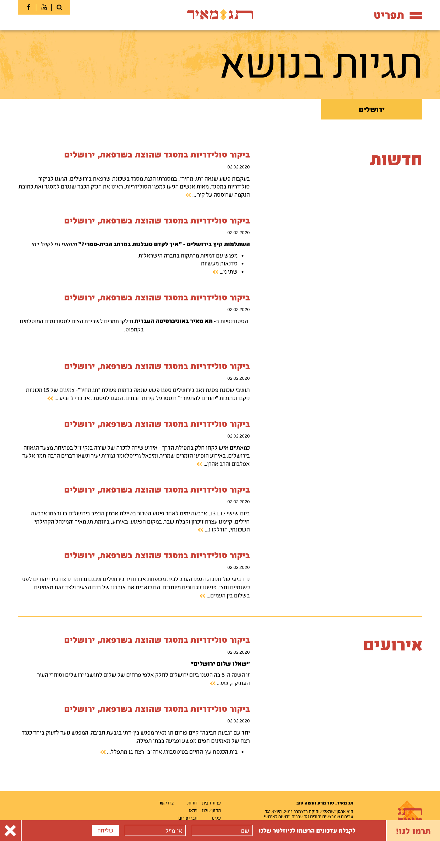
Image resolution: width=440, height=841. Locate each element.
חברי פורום (187, 818)
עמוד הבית (211, 802)
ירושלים (372, 109)
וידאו (193, 810)
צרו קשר (166, 802)
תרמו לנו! (413, 831)
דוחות (192, 802)
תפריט (398, 14)
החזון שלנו (211, 810)
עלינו (216, 818)
